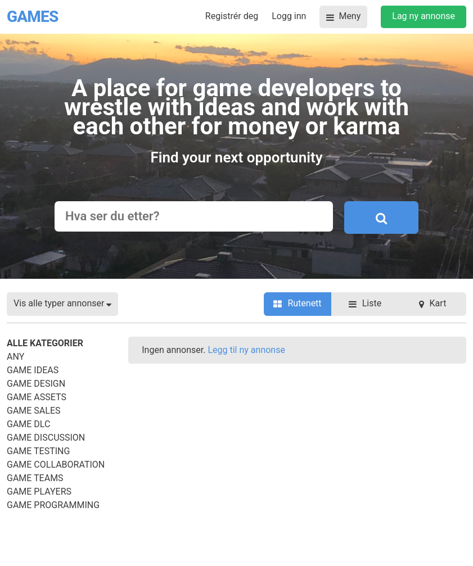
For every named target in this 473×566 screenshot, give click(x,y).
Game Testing (38, 451)
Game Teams (35, 478)
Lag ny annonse (423, 16)
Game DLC (28, 424)
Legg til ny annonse (246, 350)
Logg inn (289, 16)
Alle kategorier (45, 343)
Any (15, 356)
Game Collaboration (56, 464)
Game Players (39, 491)
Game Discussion (46, 437)
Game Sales (34, 410)
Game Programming (53, 505)
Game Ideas (32, 370)
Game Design (36, 383)
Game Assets (36, 397)
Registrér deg (231, 16)
